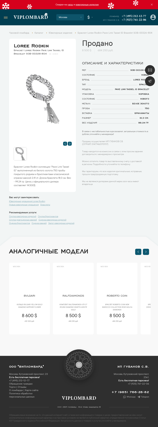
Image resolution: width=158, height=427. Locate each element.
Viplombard (30, 17)
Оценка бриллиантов (19, 223)
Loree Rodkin (31, 45)
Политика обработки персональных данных (22, 395)
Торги (12, 387)
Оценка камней (39, 223)
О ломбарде (16, 390)
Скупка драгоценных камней (23, 220)
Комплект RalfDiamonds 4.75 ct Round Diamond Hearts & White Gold (73, 307)
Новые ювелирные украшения (24, 205)
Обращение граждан (21, 384)
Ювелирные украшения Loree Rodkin (27, 201)
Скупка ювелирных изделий (22, 216)
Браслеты (45, 205)
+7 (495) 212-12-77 (134, 16)
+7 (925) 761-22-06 (134, 19)
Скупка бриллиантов (48, 216)
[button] (65, 144)
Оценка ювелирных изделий (52, 220)
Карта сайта (31, 390)
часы (70, 4)
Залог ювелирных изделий (61, 223)
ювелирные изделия (87, 4)
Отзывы (22, 387)
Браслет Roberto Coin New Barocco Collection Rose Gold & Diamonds (117, 307)
